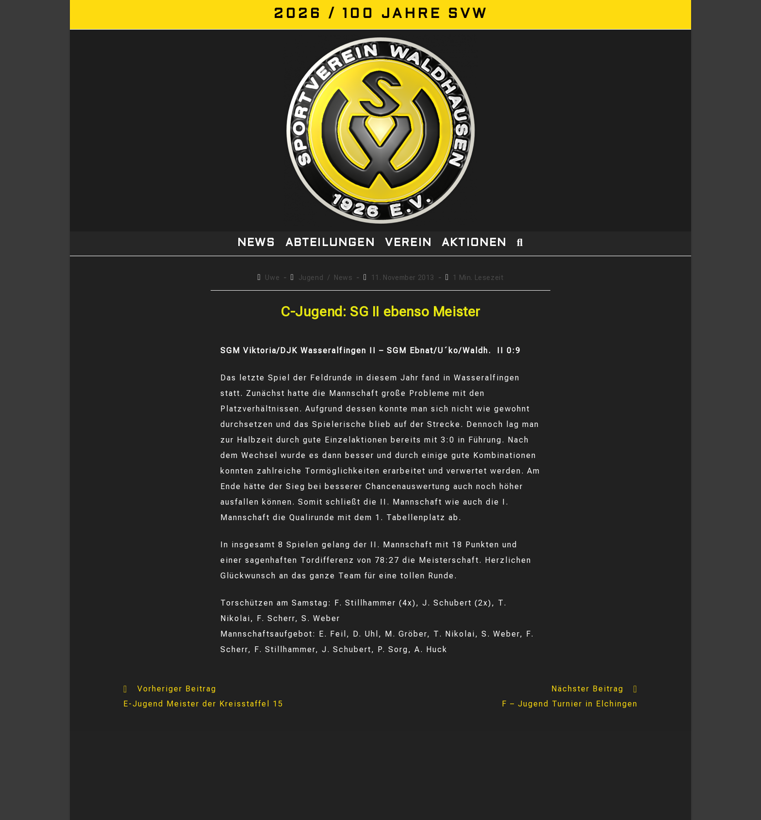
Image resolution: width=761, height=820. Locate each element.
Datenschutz (582, 808)
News (343, 277)
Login (667, 808)
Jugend (311, 277)
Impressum (631, 808)
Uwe (272, 277)
